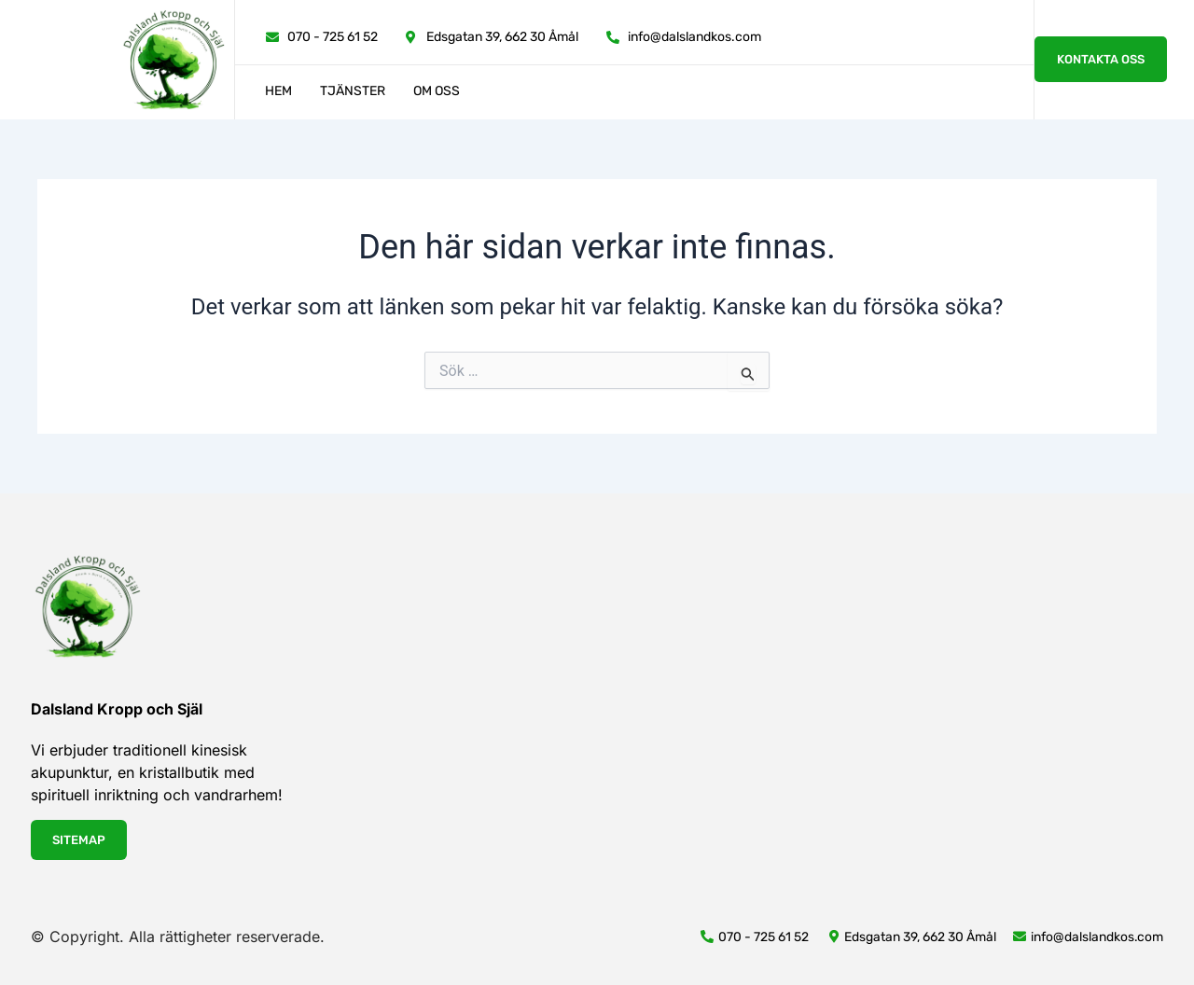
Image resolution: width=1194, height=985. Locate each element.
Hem (278, 91)
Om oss (436, 91)
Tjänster (352, 91)
